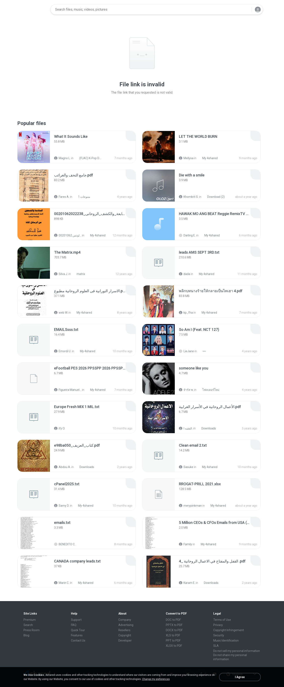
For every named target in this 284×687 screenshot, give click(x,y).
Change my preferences (156, 679)
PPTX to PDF (174, 625)
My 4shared (208, 158)
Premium (30, 619)
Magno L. (62, 158)
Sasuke (186, 467)
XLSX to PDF (174, 645)
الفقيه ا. (186, 428)
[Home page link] (34, 9)
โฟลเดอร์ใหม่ (208, 389)
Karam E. (187, 582)
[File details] (33, 147)
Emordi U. (62, 351)
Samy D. (61, 505)
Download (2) (214, 196)
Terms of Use (222, 619)
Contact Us (78, 640)
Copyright (124, 635)
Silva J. (61, 274)
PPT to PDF (173, 640)
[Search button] (246, 10)
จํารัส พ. (186, 389)
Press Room (32, 630)
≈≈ (202, 351)
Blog (26, 635)
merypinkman (190, 505)
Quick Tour (78, 630)
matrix (78, 274)
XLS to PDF (173, 635)
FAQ (73, 625)
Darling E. (187, 235)
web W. (61, 312)
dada (184, 274)
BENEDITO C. (64, 544)
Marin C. (61, 582)
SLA (216, 645)
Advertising (125, 625)
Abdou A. (62, 467)
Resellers (124, 630)
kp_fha (186, 312)
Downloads (206, 428)
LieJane (186, 351)
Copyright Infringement (228, 630)
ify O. (59, 428)
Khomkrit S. (188, 196)
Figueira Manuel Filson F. (67, 389)
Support (76, 619)
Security (218, 635)
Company (124, 619)
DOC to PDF (173, 619)
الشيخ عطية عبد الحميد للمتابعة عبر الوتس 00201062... (67, 235)
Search (28, 625)
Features (77, 635)
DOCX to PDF (174, 630)
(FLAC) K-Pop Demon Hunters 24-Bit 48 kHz (88, 158)
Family (185, 544)
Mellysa (186, 158)
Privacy (218, 625)
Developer (125, 640)
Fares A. (61, 196)
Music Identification (226, 640)
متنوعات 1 (81, 196)
